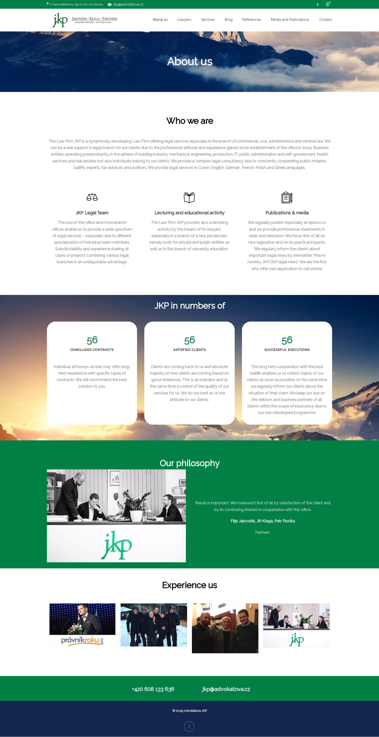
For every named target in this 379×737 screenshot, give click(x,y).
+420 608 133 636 (153, 689)
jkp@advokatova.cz (129, 4)
